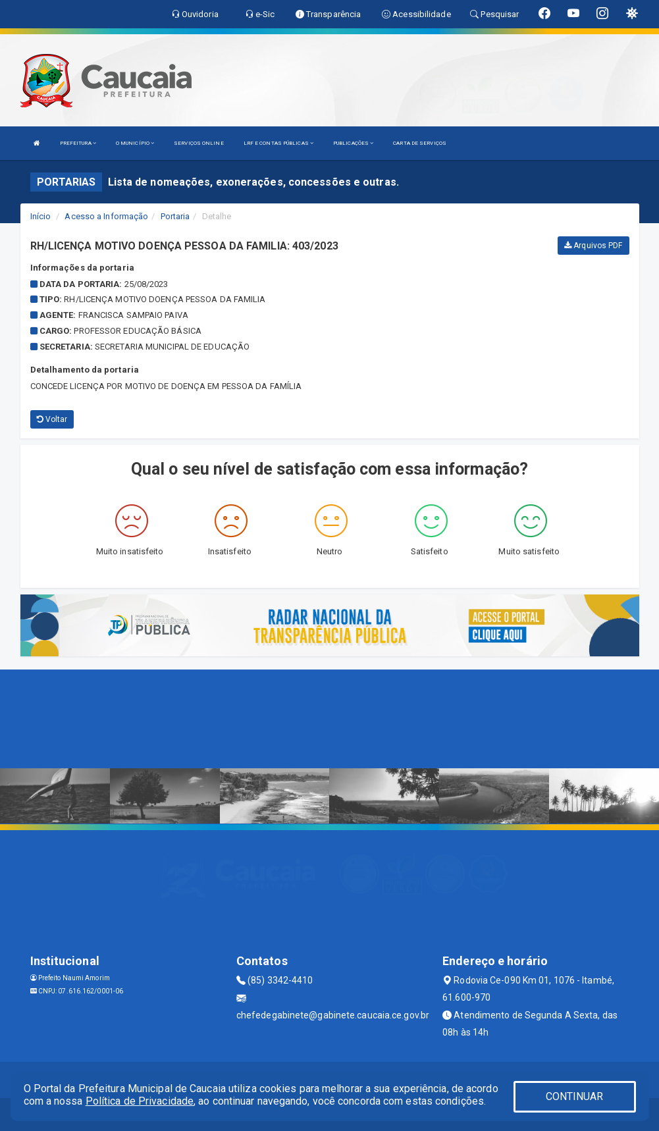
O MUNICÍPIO (135, 143)
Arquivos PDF (593, 245)
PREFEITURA (78, 143)
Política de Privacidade (140, 1101)
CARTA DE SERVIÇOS (419, 143)
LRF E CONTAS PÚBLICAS (278, 143)
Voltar (52, 419)
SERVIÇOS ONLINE (199, 143)
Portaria (175, 216)
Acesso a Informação (106, 216)
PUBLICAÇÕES (353, 143)
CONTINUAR (575, 1096)
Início (40, 216)
